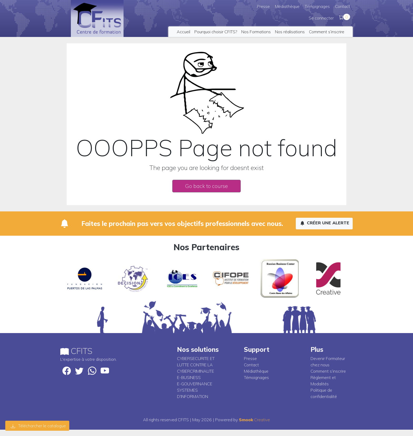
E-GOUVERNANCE (194, 383)
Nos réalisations (290, 31)
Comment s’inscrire (326, 31)
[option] (94, 278)
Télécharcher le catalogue (38, 425)
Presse (263, 6)
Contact (342, 6)
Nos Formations (256, 31)
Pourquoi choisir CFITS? (215, 31)
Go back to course (206, 186)
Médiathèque (287, 6)
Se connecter (321, 18)
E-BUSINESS (189, 377)
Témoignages (317, 6)
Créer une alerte (324, 222)
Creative (254, 419)
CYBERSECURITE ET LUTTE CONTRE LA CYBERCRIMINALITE (196, 365)
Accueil (183, 31)
